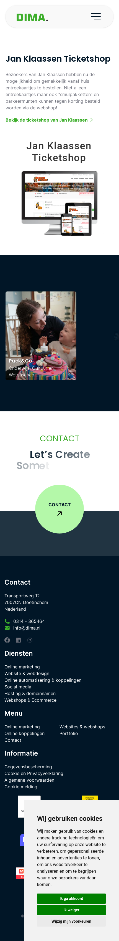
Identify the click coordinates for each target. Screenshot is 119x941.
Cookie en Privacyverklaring (33, 773)
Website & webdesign (26, 673)
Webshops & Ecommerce (30, 700)
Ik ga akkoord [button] (71, 898)
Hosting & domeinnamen (30, 693)
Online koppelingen (24, 733)
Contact (12, 740)
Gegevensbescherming (28, 766)
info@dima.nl (26, 628)
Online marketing (22, 667)
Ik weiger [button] (71, 910)
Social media (17, 687)
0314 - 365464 (29, 621)
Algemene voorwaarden (29, 780)
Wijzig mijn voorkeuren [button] (71, 921)
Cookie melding (20, 786)
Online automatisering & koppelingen (42, 680)
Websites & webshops (82, 726)
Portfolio (69, 733)
